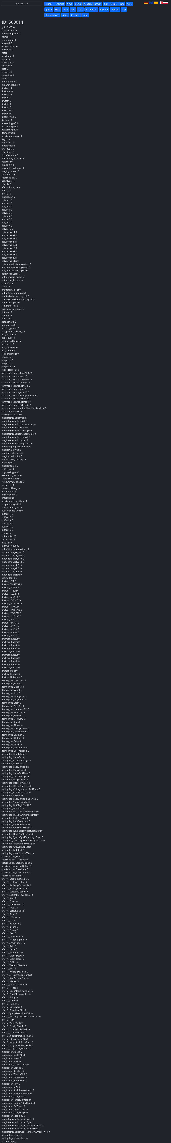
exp (124, 9)
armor (98, 3)
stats (80, 9)
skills (57, 9)
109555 (28, 373)
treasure (115, 9)
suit (105, 3)
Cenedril (75, 15)
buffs (65, 9)
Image (65, 15)
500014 (16, 22)
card (122, 3)
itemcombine (52, 15)
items (78, 3)
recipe (113, 3)
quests (49, 9)
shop (85, 15)
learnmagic (91, 9)
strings (49, 3)
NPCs (69, 3)
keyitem (104, 9)
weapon (88, 3)
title (73, 9)
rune (129, 3)
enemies (59, 3)
